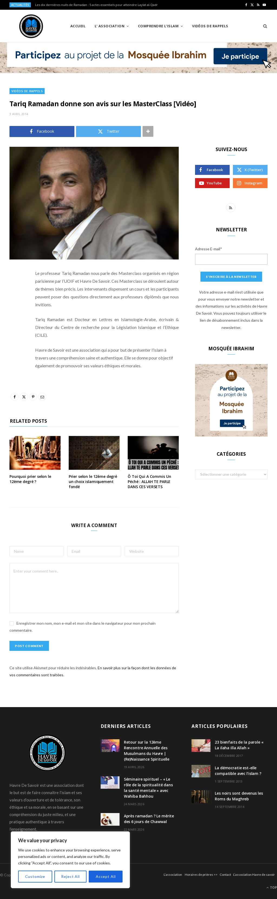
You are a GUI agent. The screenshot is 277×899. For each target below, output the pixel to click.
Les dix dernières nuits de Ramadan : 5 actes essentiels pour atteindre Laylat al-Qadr (96, 5)
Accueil (77, 26)
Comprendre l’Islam (158, 26)
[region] (70, 859)
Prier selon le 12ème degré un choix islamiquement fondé (93, 481)
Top (271, 887)
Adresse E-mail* (208, 249)
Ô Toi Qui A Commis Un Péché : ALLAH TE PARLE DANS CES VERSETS (149, 481)
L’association (173, 875)
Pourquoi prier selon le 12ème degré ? (30, 479)
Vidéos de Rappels (210, 26)
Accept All (106, 876)
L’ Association (109, 26)
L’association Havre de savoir (254, 875)
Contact (225, 875)
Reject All (70, 876)
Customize (35, 876)
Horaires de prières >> (201, 875)
